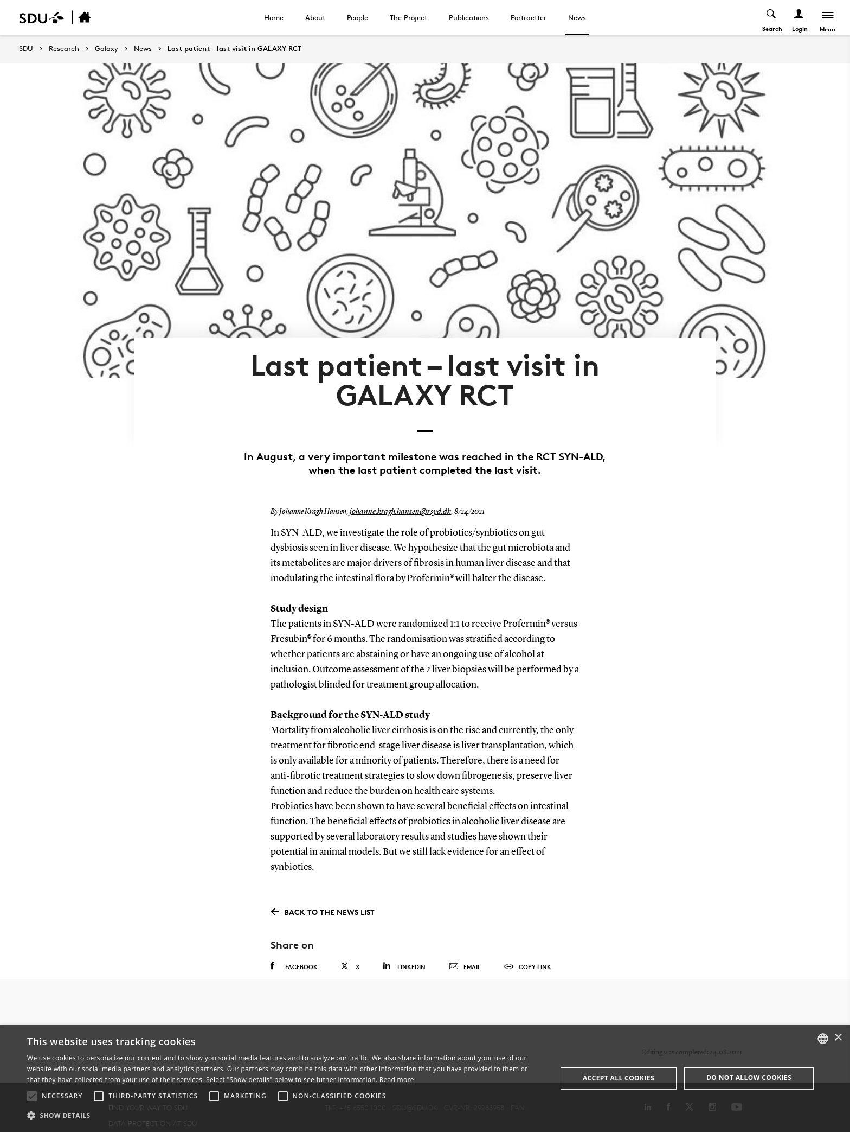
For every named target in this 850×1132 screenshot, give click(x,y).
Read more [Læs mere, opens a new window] (396, 1079)
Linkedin (404, 941)
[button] (32, 1096)
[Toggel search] (770, 17)
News (577, 17)
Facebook (294, 942)
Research (64, 49)
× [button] (838, 1038)
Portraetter (528, 17)
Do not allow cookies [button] (748, 1077)
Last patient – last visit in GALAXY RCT (234, 49)
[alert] (425, 1078)
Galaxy (106, 49)
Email (465, 942)
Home (274, 17)
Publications (469, 17)
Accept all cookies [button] (618, 1078)
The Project (408, 17)
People (357, 17)
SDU (26, 48)
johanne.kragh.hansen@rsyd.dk (396, 488)
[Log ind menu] (797, 17)
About (315, 17)
